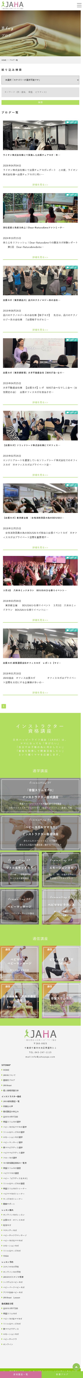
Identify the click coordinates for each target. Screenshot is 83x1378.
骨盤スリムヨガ (9, 1313)
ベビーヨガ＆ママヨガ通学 (14, 1127)
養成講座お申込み (10, 1111)
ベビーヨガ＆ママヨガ (12, 1240)
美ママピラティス (10, 1329)
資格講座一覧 (20, 1374)
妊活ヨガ (6, 1225)
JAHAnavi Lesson (10, 1297)
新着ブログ (62, 1374)
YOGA (4, 1256)
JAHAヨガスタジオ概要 (12, 1277)
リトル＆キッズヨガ (11, 1250)
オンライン (7, 1344)
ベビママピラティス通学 (13, 1152)
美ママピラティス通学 (12, 1147)
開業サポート (8, 1204)
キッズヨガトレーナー (12, 1199)
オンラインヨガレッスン (13, 1214)
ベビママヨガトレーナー (13, 1193)
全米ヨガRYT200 (9, 1116)
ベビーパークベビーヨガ (13, 1287)
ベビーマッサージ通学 (12, 1142)
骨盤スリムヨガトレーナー (14, 1188)
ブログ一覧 (13, 60)
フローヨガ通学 (9, 1157)
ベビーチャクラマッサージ (14, 1235)
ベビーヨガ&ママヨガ (11, 1318)
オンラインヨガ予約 (11, 1272)
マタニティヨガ (9, 1230)
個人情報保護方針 (10, 1090)
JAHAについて (8, 1075)
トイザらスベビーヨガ (12, 1282)
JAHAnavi (6, 1085)
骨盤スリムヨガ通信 (11, 1168)
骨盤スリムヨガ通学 (11, 1121)
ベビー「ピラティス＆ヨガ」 (15, 1178)
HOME (3, 60)
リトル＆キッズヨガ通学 (13, 1132)
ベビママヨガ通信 (10, 1173)
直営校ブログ (8, 1080)
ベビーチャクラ (9, 1339)
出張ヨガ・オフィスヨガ (13, 1220)
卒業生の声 (7, 1106)
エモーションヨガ (10, 1245)
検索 (40, 102)
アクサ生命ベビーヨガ (12, 1292)
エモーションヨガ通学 (12, 1137)
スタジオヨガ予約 (10, 1266)
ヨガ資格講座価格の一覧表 (14, 1163)
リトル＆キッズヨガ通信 (13, 1183)
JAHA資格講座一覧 (10, 1101)
